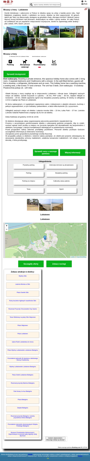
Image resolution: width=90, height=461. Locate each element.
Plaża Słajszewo (23, 325)
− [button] (6, 229)
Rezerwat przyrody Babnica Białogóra (22, 383)
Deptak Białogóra (22, 408)
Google (30, 454)
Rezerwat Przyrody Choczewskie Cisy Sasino (22, 309)
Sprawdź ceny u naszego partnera (46, 152)
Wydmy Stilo (23, 276)
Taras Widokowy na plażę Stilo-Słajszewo (23, 317)
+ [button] (6, 226)
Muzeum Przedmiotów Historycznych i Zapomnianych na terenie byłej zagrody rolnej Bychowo (22, 434)
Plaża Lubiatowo (22, 333)
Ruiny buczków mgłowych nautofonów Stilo (22, 301)
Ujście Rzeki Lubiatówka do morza (22, 342)
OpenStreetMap (81, 257)
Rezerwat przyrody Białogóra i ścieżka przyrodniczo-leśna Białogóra (23, 417)
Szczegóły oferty (31, 264)
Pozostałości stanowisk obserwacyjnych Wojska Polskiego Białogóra (23, 425)
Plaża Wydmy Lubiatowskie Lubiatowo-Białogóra (23, 350)
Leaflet (73, 257)
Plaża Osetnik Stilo (23, 292)
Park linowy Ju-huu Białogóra (23, 391)
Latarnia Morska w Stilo (22, 284)
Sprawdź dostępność (16, 74)
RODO (80, 456)
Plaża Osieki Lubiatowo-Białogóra (22, 375)
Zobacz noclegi (59, 264)
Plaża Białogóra (23, 399)
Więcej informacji (72, 153)
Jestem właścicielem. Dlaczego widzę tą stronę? (55, 439)
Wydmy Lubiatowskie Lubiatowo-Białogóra (22, 366)
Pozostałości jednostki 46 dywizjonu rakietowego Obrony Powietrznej (23, 359)
